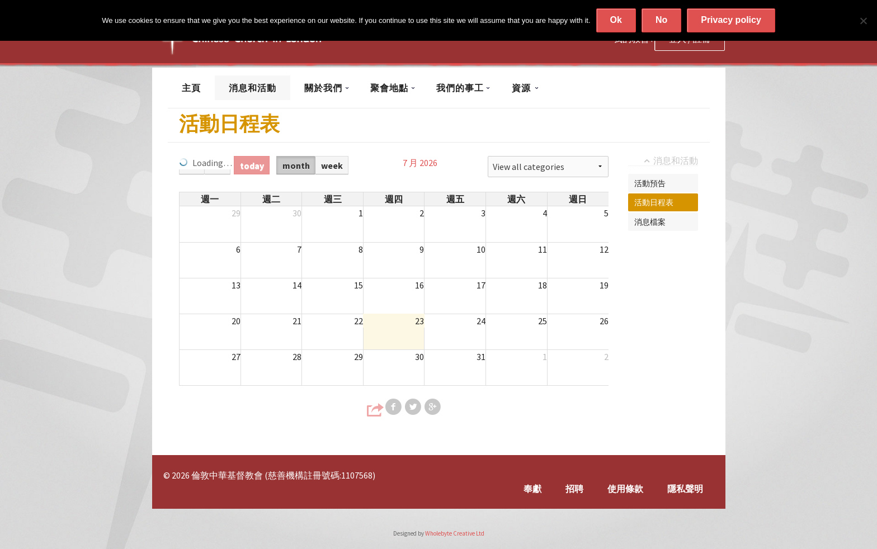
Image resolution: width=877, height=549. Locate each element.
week (332, 165)
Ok (616, 20)
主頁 (191, 87)
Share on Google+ (433, 407)
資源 (521, 87)
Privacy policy (731, 20)
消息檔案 (650, 222)
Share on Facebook (394, 407)
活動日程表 (653, 202)
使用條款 (625, 488)
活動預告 (650, 183)
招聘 (574, 488)
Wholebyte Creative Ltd (454, 533)
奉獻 (532, 488)
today (252, 165)
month (296, 165)
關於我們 (323, 87)
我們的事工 (460, 87)
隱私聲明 (685, 488)
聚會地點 (389, 87)
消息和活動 (252, 87)
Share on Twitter (414, 407)
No (661, 20)
